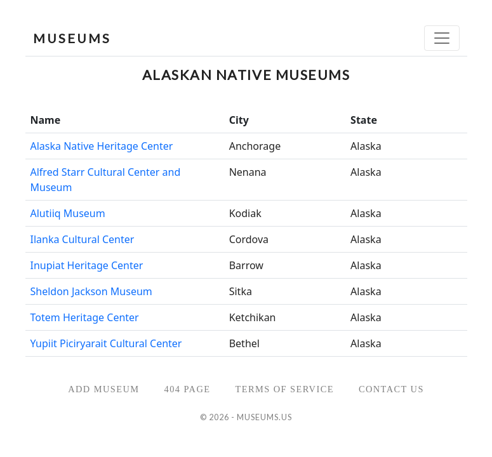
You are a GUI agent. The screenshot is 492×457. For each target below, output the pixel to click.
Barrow (246, 265)
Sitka (240, 291)
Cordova (249, 239)
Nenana (248, 172)
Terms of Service (284, 389)
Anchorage (255, 146)
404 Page (187, 389)
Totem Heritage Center (84, 317)
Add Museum (103, 389)
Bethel (244, 343)
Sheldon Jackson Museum (91, 291)
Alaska (366, 146)
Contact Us (391, 389)
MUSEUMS (72, 38)
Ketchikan (252, 317)
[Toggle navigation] (442, 38)
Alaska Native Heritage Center (101, 146)
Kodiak (245, 213)
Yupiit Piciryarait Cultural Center (106, 343)
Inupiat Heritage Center (86, 265)
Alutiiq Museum (67, 213)
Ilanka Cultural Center (82, 239)
